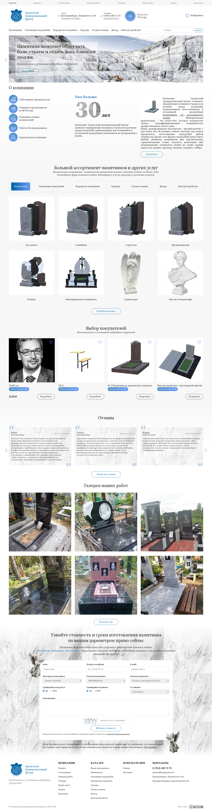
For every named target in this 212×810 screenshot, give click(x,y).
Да (45, 690)
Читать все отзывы (106, 474)
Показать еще (106, 622)
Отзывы (121, 3)
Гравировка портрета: (54, 687)
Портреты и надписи (65, 30)
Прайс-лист (147, 3)
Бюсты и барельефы (180, 299)
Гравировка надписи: (97, 687)
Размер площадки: (139, 676)
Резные (31, 299)
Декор (114, 30)
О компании (64, 3)
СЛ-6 (60, 385)
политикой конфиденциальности (118, 734)
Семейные (81, 245)
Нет (53, 690)
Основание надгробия (37, 30)
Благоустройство (131, 30)
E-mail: (133, 664)
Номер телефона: (95, 664)
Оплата (126, 768)
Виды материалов (100, 768)
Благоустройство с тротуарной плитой (179, 385)
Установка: (135, 687)
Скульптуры (131, 299)
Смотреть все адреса (70, 18)
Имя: (45, 664)
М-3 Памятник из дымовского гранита (130, 385)
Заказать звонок (111, 18)
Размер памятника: (96, 676)
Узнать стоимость (106, 728)
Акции (173, 3)
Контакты (198, 3)
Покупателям (134, 763)
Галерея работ (93, 3)
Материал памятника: (54, 676)
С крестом (131, 245)
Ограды (84, 30)
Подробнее (28, 71)
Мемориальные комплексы (81, 299)
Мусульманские (180, 245)
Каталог (37, 3)
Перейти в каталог (106, 311)
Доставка (127, 772)
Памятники (15, 30)
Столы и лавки (100, 30)
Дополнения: (49, 698)
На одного (31, 245)
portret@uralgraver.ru (163, 772)
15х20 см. (14, 385)
